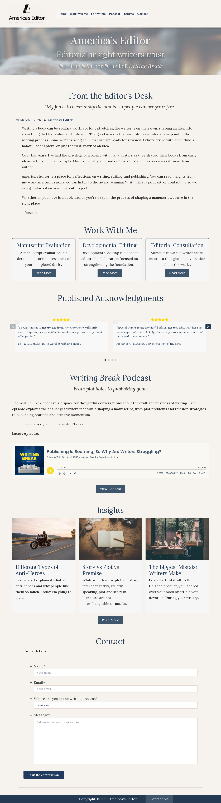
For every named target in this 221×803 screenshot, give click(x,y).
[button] (208, 327)
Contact (142, 14)
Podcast (114, 14)
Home (62, 14)
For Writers (98, 14)
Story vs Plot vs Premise (100, 571)
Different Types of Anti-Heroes (37, 571)
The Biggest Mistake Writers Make (173, 571)
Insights (128, 14)
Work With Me (79, 14)
